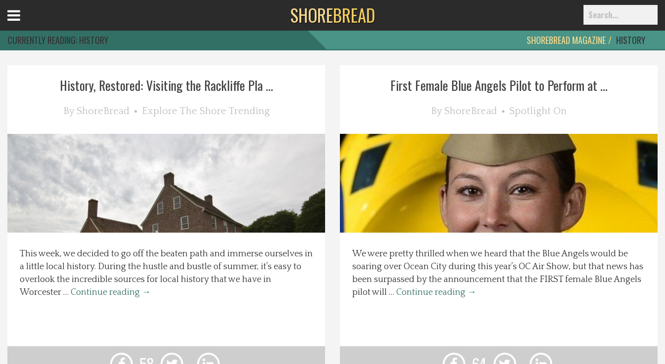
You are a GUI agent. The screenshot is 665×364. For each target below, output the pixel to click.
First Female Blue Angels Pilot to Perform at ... (499, 85)
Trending (249, 111)
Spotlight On (538, 111)
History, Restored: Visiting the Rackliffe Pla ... (166, 85)
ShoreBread (103, 111)
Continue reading (111, 292)
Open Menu (25, 24)
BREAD (333, 14)
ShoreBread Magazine (566, 40)
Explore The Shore (184, 111)
